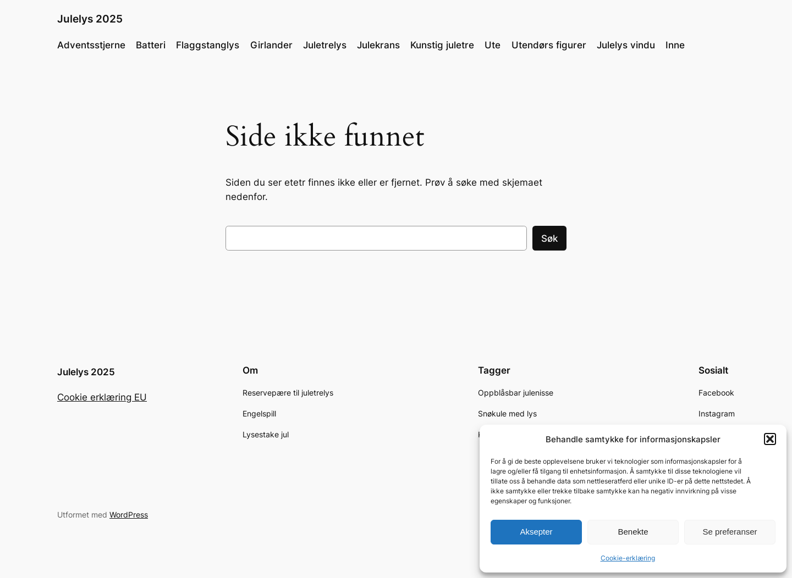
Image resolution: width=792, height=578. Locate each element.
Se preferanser (729, 531)
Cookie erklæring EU (102, 397)
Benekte (633, 531)
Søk (549, 238)
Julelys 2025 (90, 18)
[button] (770, 439)
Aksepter (536, 531)
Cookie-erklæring (628, 558)
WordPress (128, 514)
